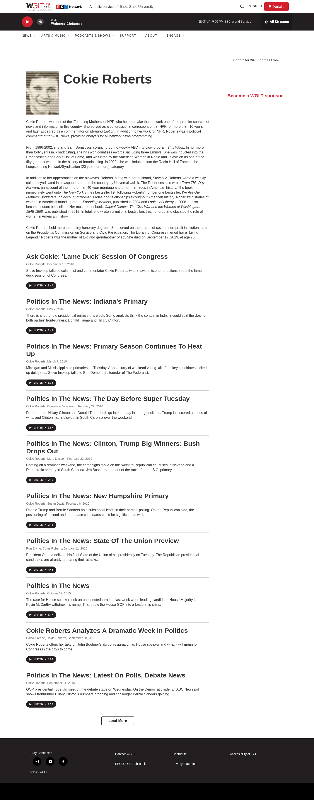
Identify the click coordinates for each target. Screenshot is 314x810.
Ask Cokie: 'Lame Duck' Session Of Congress (97, 266)
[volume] (40, 32)
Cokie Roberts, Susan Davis (45, 513)
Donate (281, 11)
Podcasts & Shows (92, 45)
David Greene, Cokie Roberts (46, 648)
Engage (173, 45)
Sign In (257, 11)
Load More (117, 730)
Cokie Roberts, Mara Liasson (46, 468)
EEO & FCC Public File (131, 773)
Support (128, 45)
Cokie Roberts (36, 274)
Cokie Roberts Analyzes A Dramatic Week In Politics (107, 640)
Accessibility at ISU (243, 764)
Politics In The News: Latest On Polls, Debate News (105, 685)
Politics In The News (57, 595)
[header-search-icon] (244, 11)
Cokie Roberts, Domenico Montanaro (51, 416)
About (151, 45)
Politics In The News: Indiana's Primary (87, 311)
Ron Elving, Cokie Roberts (44, 558)
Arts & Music (53, 45)
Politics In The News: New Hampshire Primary (97, 505)
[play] (27, 31)
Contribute (179, 764)
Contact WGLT (125, 764)
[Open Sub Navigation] (35, 45)
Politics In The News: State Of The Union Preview (102, 550)
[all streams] (276, 31)
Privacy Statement (184, 773)
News (27, 45)
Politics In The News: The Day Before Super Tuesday (108, 408)
